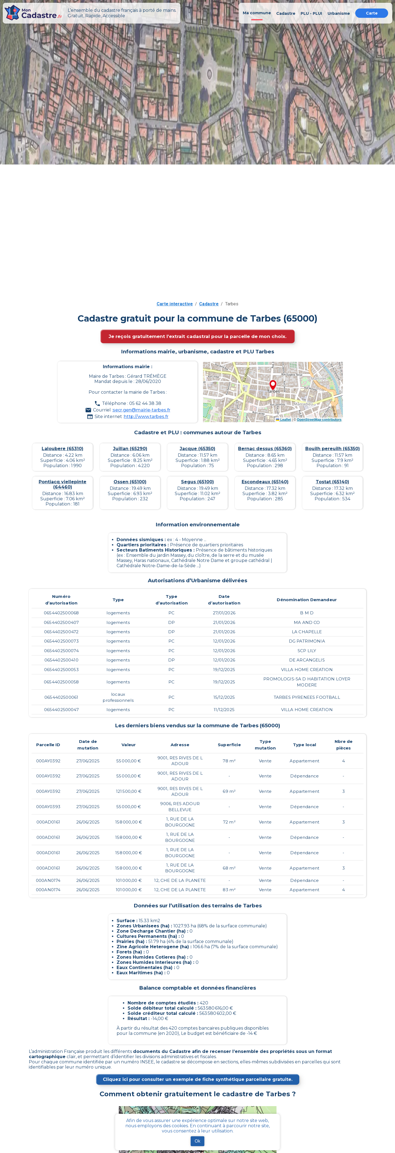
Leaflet (283, 420)
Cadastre (209, 303)
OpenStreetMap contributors (319, 420)
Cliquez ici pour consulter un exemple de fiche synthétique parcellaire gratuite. (197, 1079)
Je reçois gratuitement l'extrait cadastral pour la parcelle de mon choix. (197, 336)
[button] (273, 385)
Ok (197, 1141)
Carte (372, 13)
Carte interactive (175, 303)
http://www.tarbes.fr (146, 416)
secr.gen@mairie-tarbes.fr (141, 410)
